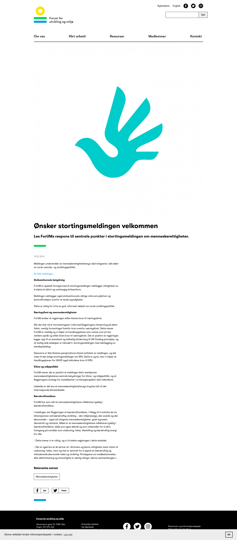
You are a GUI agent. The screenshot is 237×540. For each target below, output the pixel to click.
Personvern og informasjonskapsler (184, 526)
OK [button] (229, 534)
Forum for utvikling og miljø (50, 518)
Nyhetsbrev (163, 6)
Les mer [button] (68, 534)
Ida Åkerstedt (87, 527)
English (176, 6)
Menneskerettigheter (47, 476)
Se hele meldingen (43, 273)
